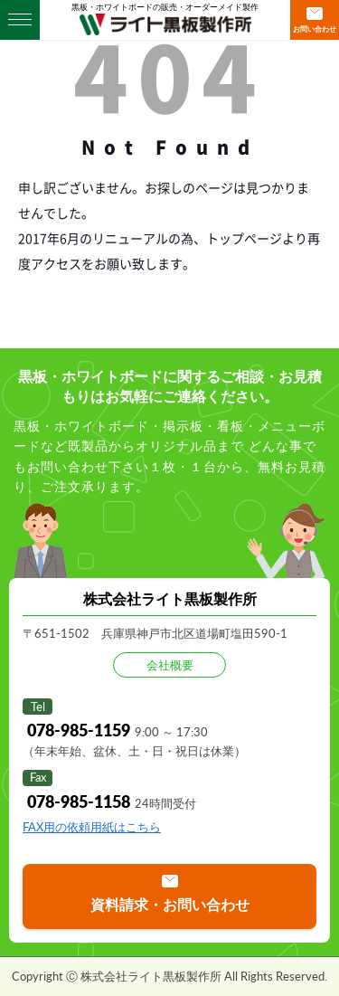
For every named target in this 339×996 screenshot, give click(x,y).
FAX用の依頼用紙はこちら (92, 827)
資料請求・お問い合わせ (170, 904)
